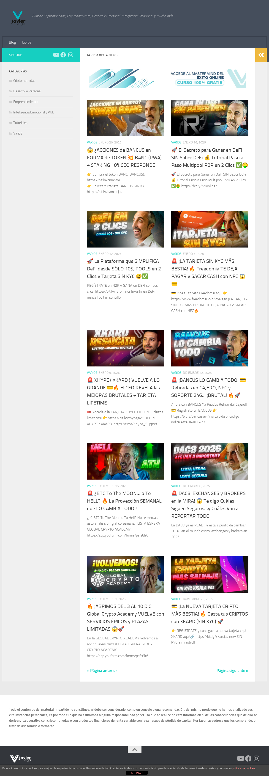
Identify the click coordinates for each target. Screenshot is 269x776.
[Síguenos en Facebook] (63, 55)
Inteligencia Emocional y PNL (33, 112)
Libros (26, 42)
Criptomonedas (24, 81)
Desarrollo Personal (27, 91)
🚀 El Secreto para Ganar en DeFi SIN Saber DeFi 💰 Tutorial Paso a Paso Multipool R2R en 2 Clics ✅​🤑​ (209, 157)
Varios (92, 142)
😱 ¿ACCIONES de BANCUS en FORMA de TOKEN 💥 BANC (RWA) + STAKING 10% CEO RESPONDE (124, 157)
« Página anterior (102, 670)
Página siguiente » (232, 670)
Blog (12, 42)
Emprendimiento (25, 102)
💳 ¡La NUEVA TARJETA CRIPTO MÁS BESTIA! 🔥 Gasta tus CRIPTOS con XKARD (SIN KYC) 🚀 (209, 614)
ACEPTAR (137, 773)
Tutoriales (20, 123)
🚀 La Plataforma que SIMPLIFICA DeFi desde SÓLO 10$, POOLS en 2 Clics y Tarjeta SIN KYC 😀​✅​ (124, 268)
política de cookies (243, 768)
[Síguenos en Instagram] (70, 55)
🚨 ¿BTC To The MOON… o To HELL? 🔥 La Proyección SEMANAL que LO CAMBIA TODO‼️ (124, 501)
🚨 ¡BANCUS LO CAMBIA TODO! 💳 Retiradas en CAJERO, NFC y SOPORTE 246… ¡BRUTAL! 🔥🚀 (208, 387)
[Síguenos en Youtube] (56, 55)
